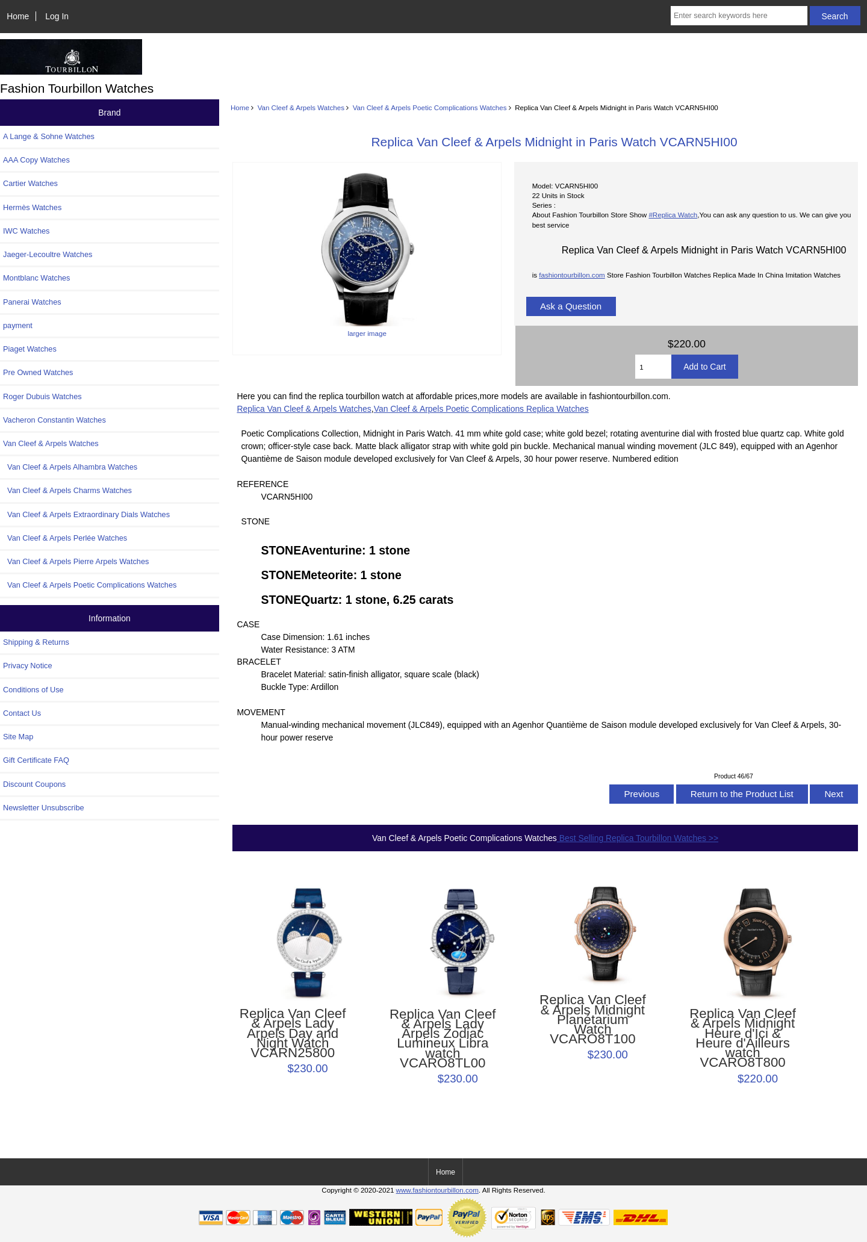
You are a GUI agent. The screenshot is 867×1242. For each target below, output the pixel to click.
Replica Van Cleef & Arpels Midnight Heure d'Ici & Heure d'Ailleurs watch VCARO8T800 (742, 1038)
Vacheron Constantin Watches (54, 419)
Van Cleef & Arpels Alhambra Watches (70, 466)
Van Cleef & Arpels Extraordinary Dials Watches (86, 514)
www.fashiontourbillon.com (437, 1190)
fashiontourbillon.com (572, 275)
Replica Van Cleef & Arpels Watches (304, 409)
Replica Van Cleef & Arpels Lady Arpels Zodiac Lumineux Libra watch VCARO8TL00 (443, 1039)
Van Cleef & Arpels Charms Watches (67, 490)
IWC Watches (26, 230)
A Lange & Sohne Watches (49, 136)
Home (18, 16)
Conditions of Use (33, 689)
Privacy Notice (27, 665)
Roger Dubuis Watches (42, 396)
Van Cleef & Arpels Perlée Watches (65, 537)
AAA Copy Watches (36, 159)
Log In (57, 16)
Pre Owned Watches (38, 372)
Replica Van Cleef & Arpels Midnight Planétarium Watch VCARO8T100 (592, 1019)
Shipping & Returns (36, 642)
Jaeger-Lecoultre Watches (47, 254)
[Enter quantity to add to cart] (653, 367)
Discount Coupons (34, 784)
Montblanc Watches (36, 277)
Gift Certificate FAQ (36, 760)
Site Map (18, 736)
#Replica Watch (672, 215)
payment (18, 325)
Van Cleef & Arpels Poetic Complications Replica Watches (481, 409)
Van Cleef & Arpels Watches (301, 107)
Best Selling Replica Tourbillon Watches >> (637, 838)
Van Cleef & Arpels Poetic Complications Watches (430, 107)
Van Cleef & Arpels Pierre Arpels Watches (76, 561)
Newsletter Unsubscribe (43, 807)
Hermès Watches (32, 207)
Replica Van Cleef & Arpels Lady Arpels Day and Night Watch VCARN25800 (293, 1033)
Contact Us (22, 713)
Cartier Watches (30, 183)
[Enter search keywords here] (739, 15)
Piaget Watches (30, 348)
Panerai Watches (32, 301)
